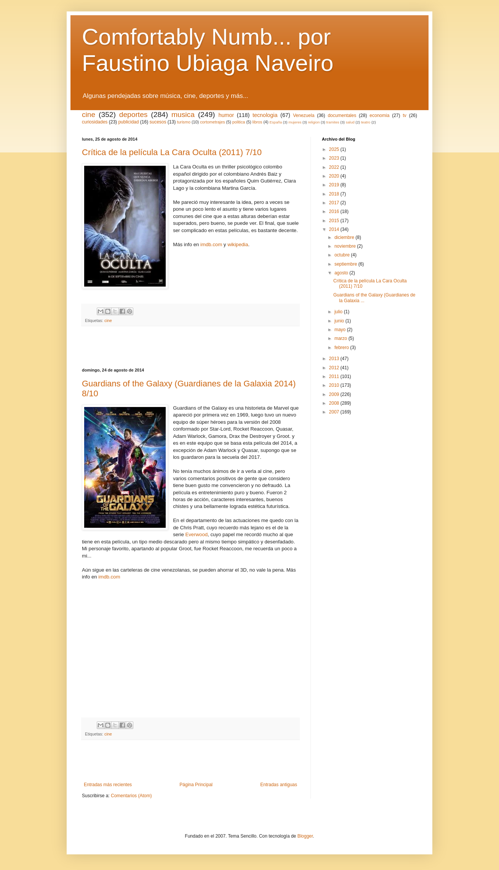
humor (226, 115)
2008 (335, 403)
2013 (335, 358)
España (276, 122)
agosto (341, 273)
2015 (335, 220)
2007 (335, 412)
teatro (366, 122)
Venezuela (303, 115)
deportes (133, 115)
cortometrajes (212, 122)
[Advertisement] (190, 347)
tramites (332, 122)
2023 (335, 158)
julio (339, 311)
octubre (342, 255)
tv (404, 115)
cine (88, 115)
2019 (335, 184)
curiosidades (94, 122)
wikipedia (237, 244)
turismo (183, 122)
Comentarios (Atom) (131, 795)
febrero (342, 347)
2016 (335, 211)
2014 (335, 229)
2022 (335, 167)
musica (183, 115)
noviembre (345, 246)
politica (238, 122)
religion (314, 122)
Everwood (196, 534)
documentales (342, 115)
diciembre (344, 237)
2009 (335, 394)
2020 (335, 176)
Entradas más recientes (108, 784)
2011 (335, 376)
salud (350, 122)
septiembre (346, 264)
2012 (335, 367)
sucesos (157, 122)
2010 (335, 385)
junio (339, 321)
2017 (335, 202)
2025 (335, 149)
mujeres (294, 122)
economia (379, 115)
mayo (340, 329)
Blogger (305, 836)
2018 (335, 194)
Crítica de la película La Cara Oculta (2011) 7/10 (172, 152)
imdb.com (211, 244)
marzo (341, 338)
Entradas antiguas (278, 784)
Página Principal (196, 784)
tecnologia (265, 115)
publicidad (128, 122)
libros (257, 122)
